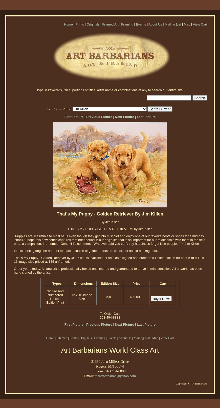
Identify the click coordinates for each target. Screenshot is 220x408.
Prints (80, 24)
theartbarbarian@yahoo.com (115, 376)
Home (68, 24)
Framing (127, 24)
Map (187, 24)
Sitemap (61, 338)
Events (141, 24)
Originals (92, 24)
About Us (155, 24)
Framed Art (110, 24)
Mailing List (173, 24)
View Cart (200, 24)
